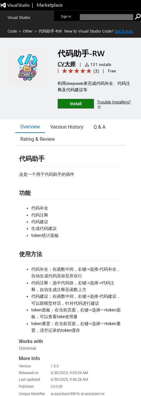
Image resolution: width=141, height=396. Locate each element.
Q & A (100, 127)
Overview (30, 127)
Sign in (66, 16)
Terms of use (98, 371)
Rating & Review (37, 139)
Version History (66, 127)
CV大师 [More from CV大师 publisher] (67, 64)
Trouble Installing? (114, 104)
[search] (106, 17)
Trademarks (121, 371)
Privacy (77, 371)
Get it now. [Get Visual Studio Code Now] (124, 30)
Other (28, 30)
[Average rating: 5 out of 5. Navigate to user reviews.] (80, 71)
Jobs (63, 371)
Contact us (47, 371)
